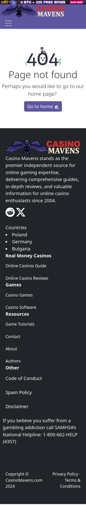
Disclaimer (17, 406)
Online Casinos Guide (26, 265)
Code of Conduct (24, 378)
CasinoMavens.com (24, 480)
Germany (22, 241)
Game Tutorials (20, 324)
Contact (13, 336)
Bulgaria (21, 248)
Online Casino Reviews (27, 278)
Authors (13, 361)
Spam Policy (19, 392)
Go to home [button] (43, 106)
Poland (19, 234)
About (11, 348)
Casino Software (21, 307)
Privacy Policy (65, 474)
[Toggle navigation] (8, 23)
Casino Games (19, 295)
